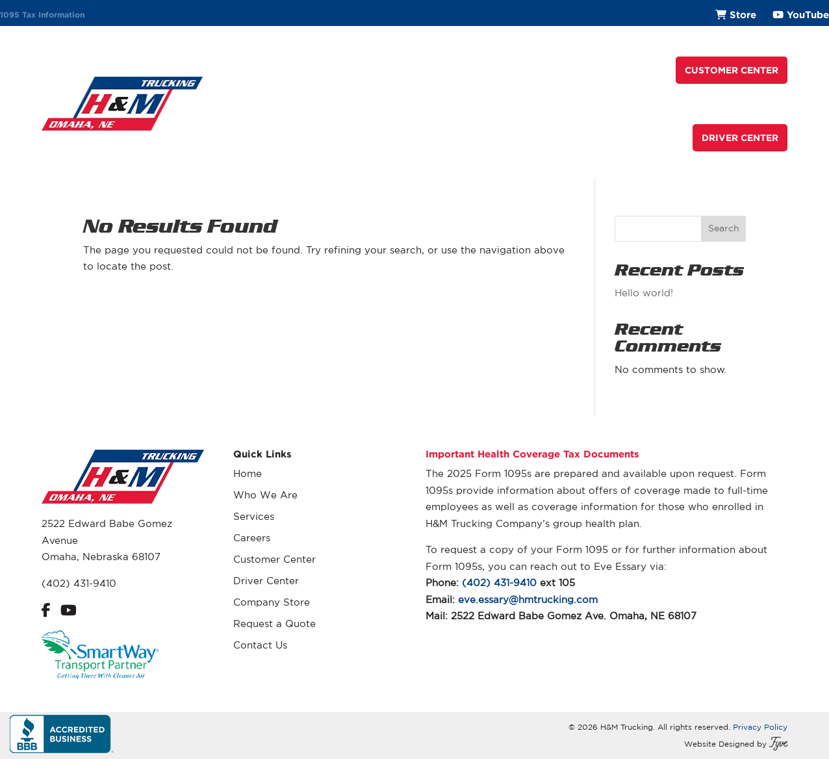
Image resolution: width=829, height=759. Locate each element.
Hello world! (644, 292)
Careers (481, 70)
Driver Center (266, 580)
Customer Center (274, 559)
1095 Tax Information (42, 14)
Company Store (271, 602)
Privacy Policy (760, 727)
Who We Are (356, 70)
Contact (641, 70)
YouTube (808, 14)
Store (743, 14)
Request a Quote (561, 70)
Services (424, 70)
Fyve (778, 744)
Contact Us (260, 644)
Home (247, 473)
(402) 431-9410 (79, 583)
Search (723, 228)
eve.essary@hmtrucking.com (528, 599)
